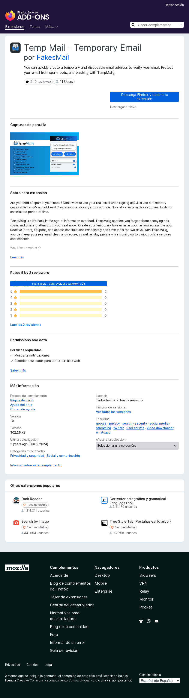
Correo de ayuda (22, 409)
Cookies (32, 664)
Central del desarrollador (72, 605)
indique (34, 676)
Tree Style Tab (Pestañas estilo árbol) (140, 521)
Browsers (147, 575)
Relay (144, 591)
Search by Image (35, 521)
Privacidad (12, 664)
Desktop (102, 575)
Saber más (18, 370)
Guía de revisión (64, 650)
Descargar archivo (123, 107)
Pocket (145, 607)
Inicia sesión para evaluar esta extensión (58, 283)
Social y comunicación (63, 455)
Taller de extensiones (69, 597)
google (101, 423)
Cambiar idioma (150, 675)
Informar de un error (67, 642)
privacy (114, 423)
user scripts (135, 428)
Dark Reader (31, 499)
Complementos (64, 567)
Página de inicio (22, 400)
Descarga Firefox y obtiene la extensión (144, 97)
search (127, 423)
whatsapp (103, 432)
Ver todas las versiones (113, 412)
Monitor (146, 599)
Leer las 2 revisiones (25, 324)
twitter (119, 428)
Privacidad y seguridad (27, 455)
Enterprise (103, 591)
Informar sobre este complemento (35, 465)
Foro (54, 634)
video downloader (160, 428)
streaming (103, 428)
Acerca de (59, 575)
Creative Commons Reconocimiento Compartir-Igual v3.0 (57, 680)
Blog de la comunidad (69, 626)
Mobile (100, 583)
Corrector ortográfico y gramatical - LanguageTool (139, 501)
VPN (143, 583)
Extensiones (14, 26)
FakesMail (53, 57)
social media (159, 423)
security (141, 423)
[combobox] (157, 25)
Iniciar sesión (175, 5)
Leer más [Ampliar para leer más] (17, 257)
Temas (35, 26)
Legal (48, 664)
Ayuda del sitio (21, 405)
